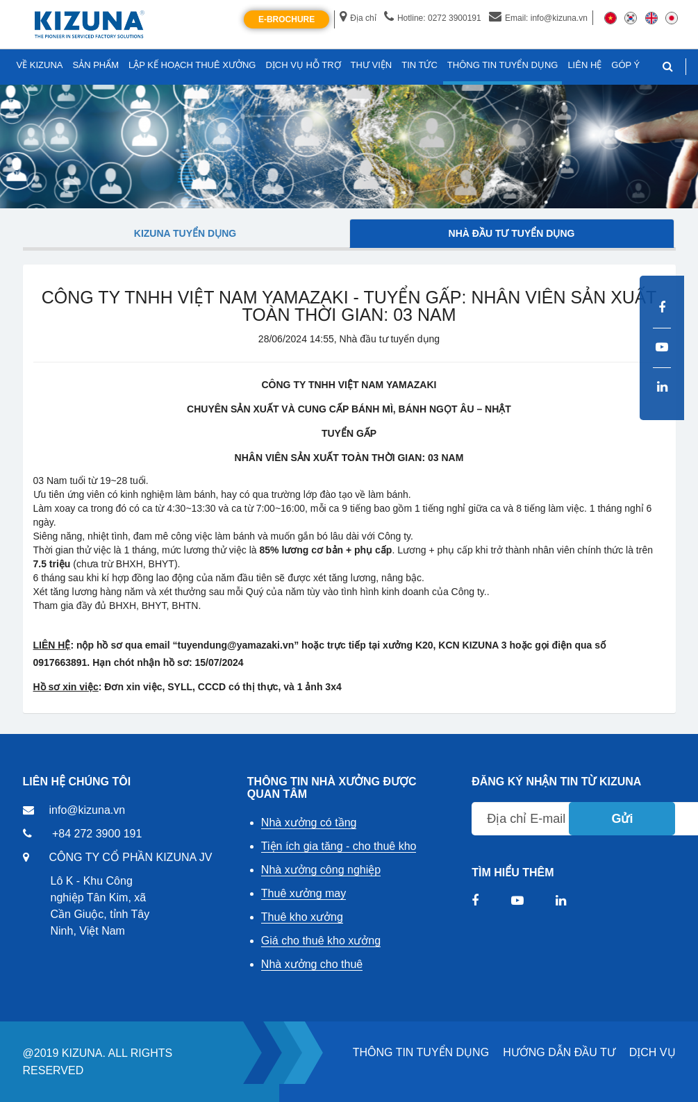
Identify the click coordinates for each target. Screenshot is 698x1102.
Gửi (622, 819)
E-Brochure (286, 19)
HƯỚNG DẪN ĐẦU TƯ (559, 1052)
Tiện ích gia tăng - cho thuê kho (339, 846)
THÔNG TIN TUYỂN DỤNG (421, 1052)
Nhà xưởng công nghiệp (321, 870)
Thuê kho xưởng (302, 917)
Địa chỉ (358, 18)
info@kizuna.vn (87, 810)
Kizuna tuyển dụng (185, 233)
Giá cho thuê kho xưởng (321, 940)
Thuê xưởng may (303, 893)
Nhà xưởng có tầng (309, 822)
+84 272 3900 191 (97, 834)
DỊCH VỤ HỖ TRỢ (302, 65)
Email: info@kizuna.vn (538, 18)
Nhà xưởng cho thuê (312, 964)
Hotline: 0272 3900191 (432, 18)
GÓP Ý (625, 65)
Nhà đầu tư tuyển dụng (512, 233)
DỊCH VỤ (652, 1052)
